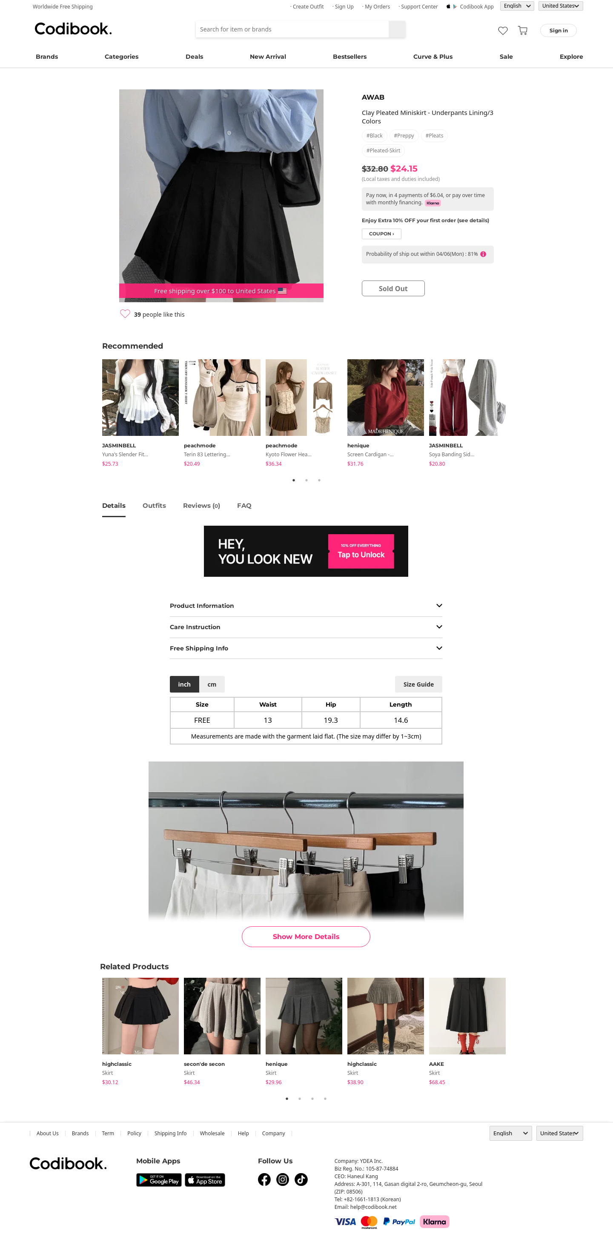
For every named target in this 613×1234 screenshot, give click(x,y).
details (114, 505)
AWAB (373, 97)
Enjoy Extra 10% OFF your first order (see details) (425, 220)
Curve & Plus (433, 56)
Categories (121, 56)
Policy (134, 1133)
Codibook (73, 28)
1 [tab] (293, 480)
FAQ (244, 505)
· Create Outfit (307, 6)
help (243, 1133)
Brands (47, 56)
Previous (96, 414)
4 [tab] (325, 1098)
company (273, 1133)
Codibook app (477, 6)
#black (375, 135)
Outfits (154, 505)
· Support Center (418, 6)
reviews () (201, 505)
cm (211, 684)
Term (108, 1133)
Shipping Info (171, 1133)
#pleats (435, 135)
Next (517, 414)
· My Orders (376, 6)
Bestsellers (350, 56)
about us (48, 1133)
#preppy (404, 135)
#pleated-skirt (383, 150)
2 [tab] (306, 480)
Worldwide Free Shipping (63, 6)
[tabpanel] (143, 414)
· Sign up (343, 6)
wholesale (212, 1133)
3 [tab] (319, 480)
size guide (419, 684)
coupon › (381, 234)
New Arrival (268, 56)
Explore (571, 56)
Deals (194, 56)
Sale (506, 56)
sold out (393, 288)
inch (184, 684)
